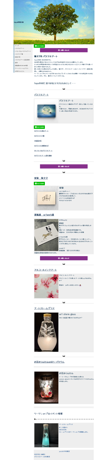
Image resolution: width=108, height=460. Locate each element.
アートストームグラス (21, 68)
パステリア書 (19, 54)
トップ (17, 45)
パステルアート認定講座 (22, 60)
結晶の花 (17, 57)
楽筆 (16, 62)
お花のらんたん (19, 71)
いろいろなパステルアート (23, 51)
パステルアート (19, 48)
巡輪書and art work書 (21, 65)
